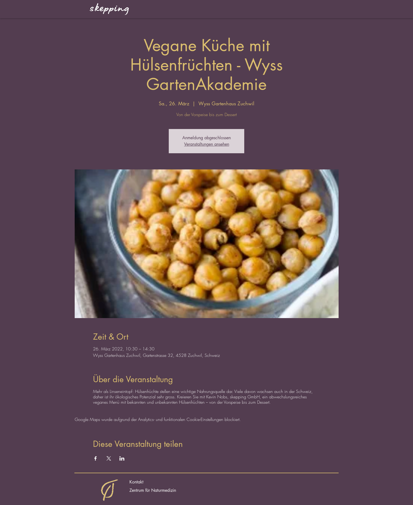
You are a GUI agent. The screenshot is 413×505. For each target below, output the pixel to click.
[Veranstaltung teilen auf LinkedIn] (122, 458)
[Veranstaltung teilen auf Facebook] (95, 458)
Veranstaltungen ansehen (206, 144)
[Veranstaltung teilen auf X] (108, 458)
